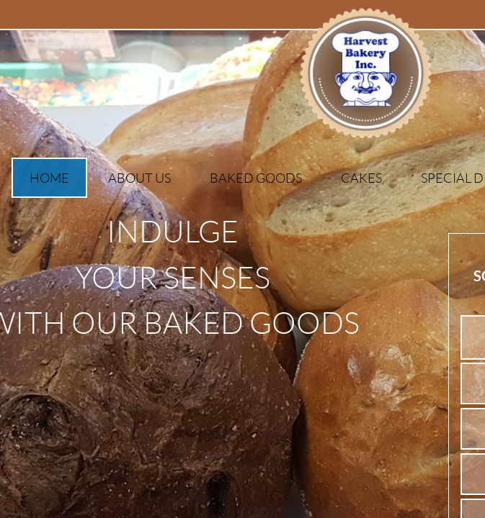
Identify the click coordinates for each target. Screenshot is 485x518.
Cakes (361, 178)
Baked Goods (256, 178)
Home (49, 178)
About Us (139, 178)
